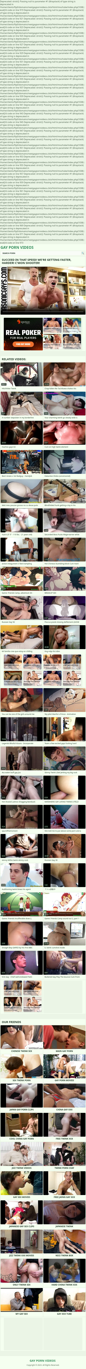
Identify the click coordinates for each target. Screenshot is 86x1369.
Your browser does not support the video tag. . (43, 291)
